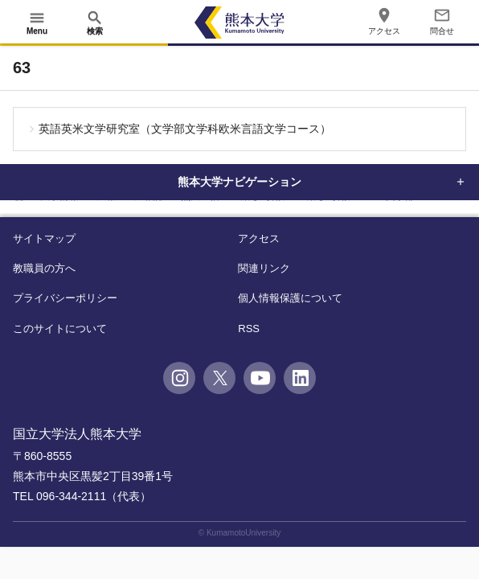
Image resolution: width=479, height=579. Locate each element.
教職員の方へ (44, 268)
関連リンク (264, 268)
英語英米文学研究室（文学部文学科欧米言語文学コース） (185, 128)
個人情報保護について (290, 298)
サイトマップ (44, 238)
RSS (249, 328)
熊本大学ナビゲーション (239, 181)
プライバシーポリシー (65, 298)
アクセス (259, 238)
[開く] (37, 22)
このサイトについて (60, 328)
